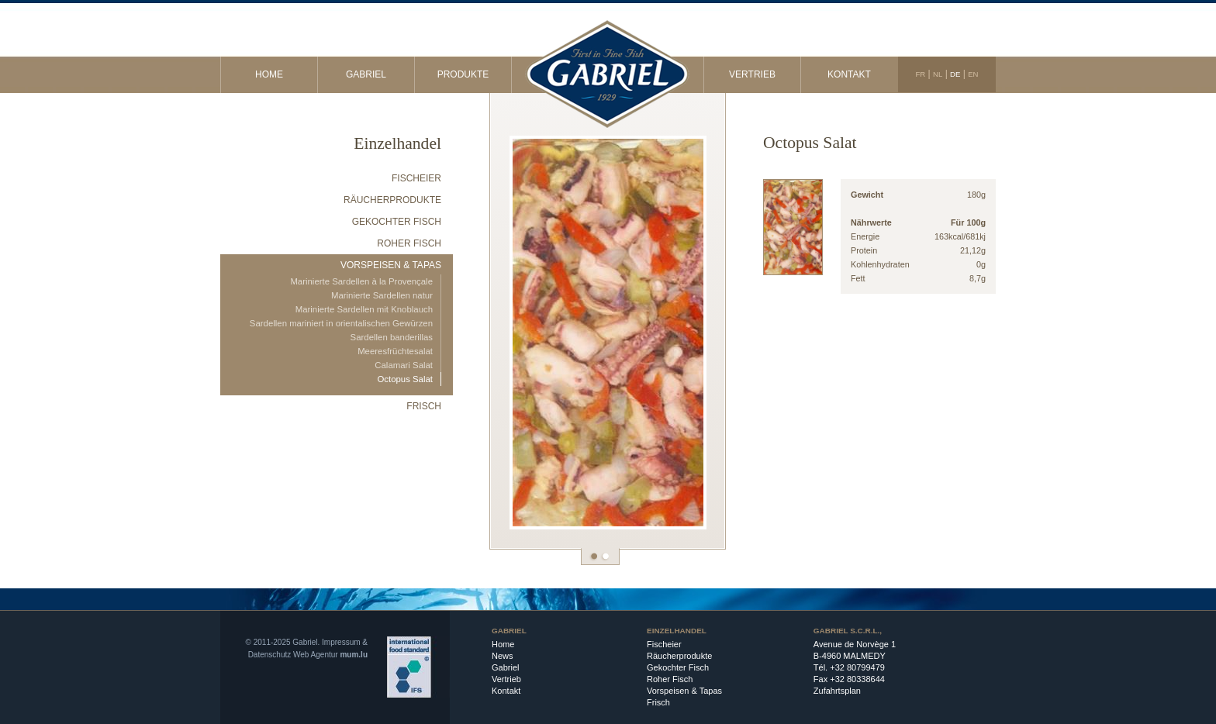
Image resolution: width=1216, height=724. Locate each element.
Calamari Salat (404, 365)
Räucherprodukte (392, 200)
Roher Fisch (409, 243)
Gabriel (366, 74)
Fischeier (416, 178)
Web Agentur (315, 654)
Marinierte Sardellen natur (382, 295)
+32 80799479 (857, 667)
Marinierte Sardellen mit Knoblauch (364, 309)
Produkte (463, 74)
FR (920, 74)
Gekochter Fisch (396, 221)
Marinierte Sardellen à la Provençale (361, 281)
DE (955, 74)
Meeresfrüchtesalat (395, 351)
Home (269, 74)
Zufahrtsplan (837, 690)
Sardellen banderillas (392, 337)
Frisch (423, 406)
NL (937, 74)
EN (973, 74)
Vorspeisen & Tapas (390, 265)
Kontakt (849, 74)
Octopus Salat (405, 379)
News (502, 655)
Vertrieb (752, 74)
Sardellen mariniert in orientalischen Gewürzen (341, 323)
